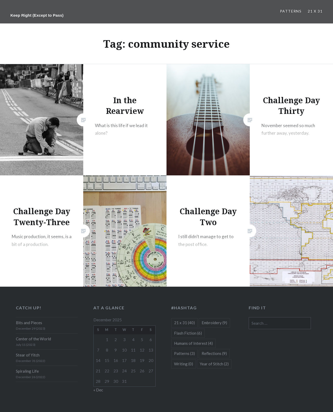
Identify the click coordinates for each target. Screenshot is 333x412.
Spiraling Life (27, 371)
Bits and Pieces (29, 322)
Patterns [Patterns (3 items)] (184, 353)
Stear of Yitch (28, 355)
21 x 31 (315, 11)
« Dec (98, 390)
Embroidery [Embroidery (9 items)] (214, 322)
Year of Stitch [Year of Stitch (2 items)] (214, 363)
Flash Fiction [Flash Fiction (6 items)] (188, 333)
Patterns (291, 11)
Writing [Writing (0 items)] (183, 363)
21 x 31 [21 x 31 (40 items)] (184, 322)
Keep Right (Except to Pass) (36, 15)
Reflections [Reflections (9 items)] (214, 353)
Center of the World (33, 338)
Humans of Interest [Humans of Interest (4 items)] (193, 343)
